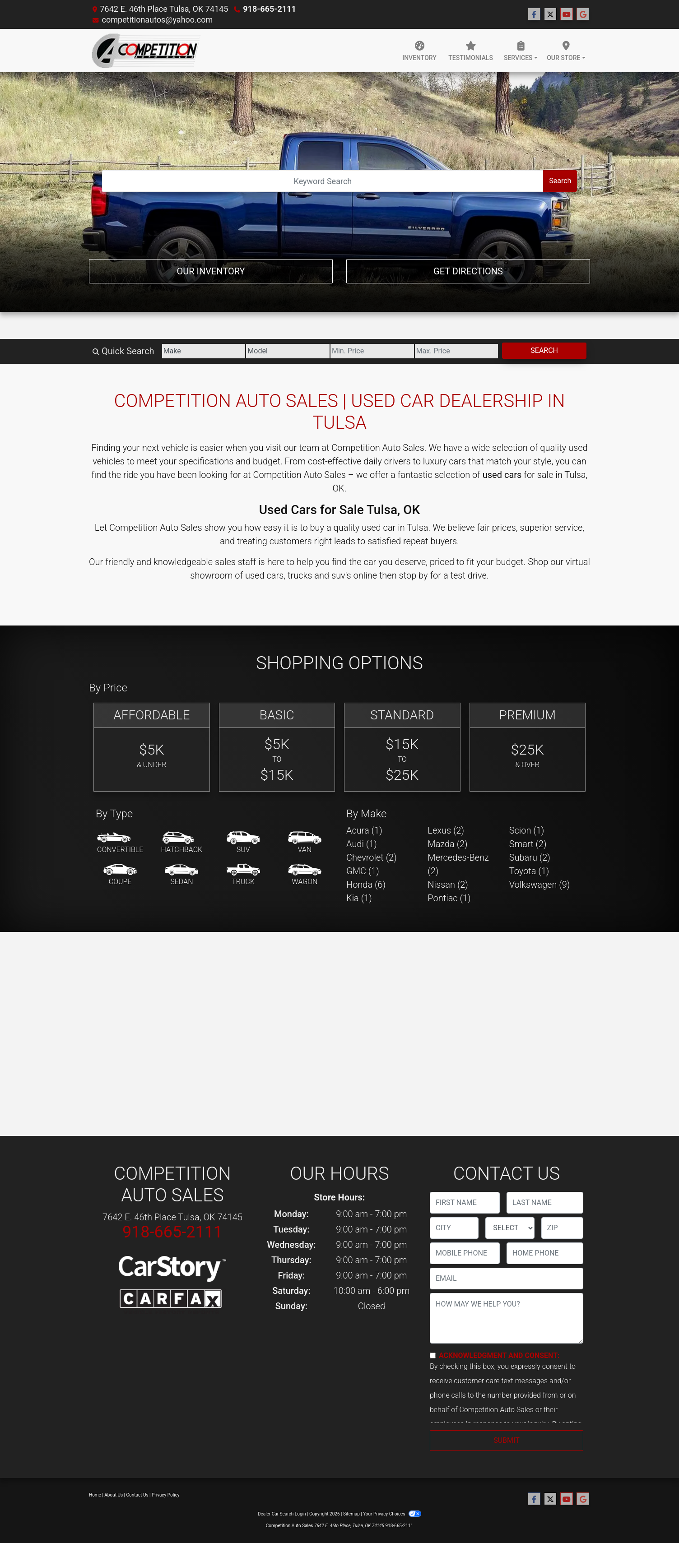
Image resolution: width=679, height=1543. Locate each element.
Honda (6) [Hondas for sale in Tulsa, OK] (366, 884)
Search (560, 180)
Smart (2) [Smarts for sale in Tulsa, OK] (528, 844)
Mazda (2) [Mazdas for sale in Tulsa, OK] (447, 844)
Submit (506, 1440)
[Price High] (456, 351)
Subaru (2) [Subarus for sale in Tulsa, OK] (529, 857)
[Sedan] (181, 875)
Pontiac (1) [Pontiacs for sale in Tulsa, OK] (449, 898)
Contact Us (137, 1494)
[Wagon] (304, 875)
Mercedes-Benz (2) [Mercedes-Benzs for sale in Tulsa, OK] (458, 864)
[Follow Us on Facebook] (534, 14)
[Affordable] (151, 747)
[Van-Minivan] (304, 843)
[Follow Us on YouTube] (566, 14)
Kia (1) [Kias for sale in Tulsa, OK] (359, 898)
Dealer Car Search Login (282, 1513)
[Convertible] (120, 843)
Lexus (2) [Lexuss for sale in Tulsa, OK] (446, 830)
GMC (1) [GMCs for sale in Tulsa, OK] (362, 871)
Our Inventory (211, 271)
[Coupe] (120, 875)
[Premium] (528, 747)
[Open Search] (323, 181)
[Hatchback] (182, 843)
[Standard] (402, 747)
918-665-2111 (269, 9)
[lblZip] (562, 1228)
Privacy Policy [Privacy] (166, 1494)
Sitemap (351, 1513)
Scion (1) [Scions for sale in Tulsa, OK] (526, 830)
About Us (113, 1494)
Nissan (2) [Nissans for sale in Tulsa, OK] (448, 884)
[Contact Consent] (433, 1355)
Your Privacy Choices (392, 1513)
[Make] (204, 351)
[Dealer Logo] (146, 50)
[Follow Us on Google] (583, 14)
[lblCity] (454, 1228)
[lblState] (509, 1228)
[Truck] (243, 875)
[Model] (288, 351)
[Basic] (277, 747)
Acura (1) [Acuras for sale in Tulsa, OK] (364, 830)
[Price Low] (372, 351)
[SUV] (243, 843)
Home (95, 1494)
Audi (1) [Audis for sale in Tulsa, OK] (361, 844)
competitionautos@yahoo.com (157, 19)
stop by (413, 575)
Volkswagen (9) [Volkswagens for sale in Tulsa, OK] (539, 884)
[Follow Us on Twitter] (550, 14)
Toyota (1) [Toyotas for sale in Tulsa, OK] (529, 871)
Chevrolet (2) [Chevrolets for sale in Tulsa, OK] (371, 857)
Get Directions (468, 271)
